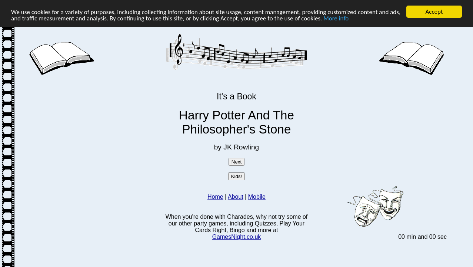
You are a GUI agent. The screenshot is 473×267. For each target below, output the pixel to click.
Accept (434, 12)
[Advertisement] (96, 129)
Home (215, 197)
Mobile (257, 197)
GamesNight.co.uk (236, 237)
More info (336, 18)
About (235, 197)
